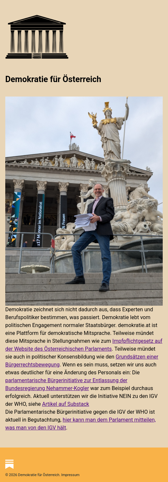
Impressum (70, 475)
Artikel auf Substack (65, 404)
